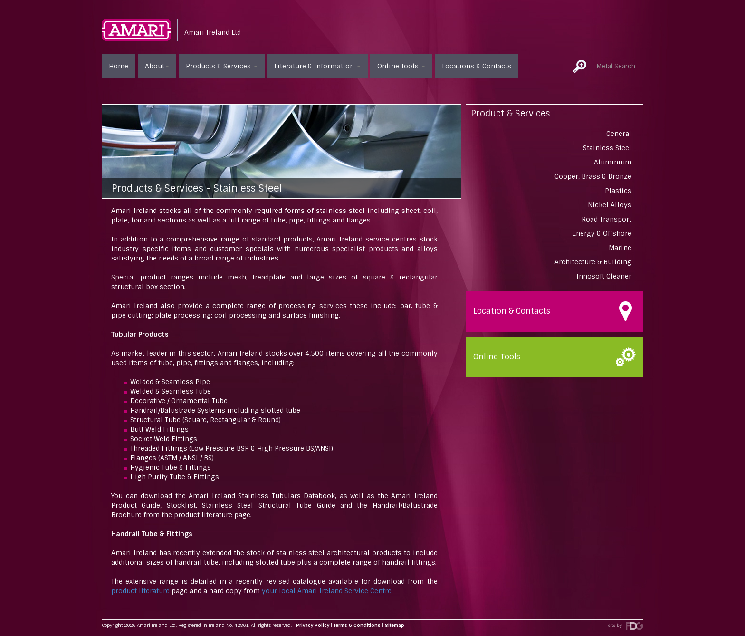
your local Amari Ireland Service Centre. (327, 591)
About (157, 66)
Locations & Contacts (476, 66)
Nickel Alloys (609, 205)
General (618, 133)
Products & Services (222, 66)
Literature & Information (317, 66)
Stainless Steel (607, 148)
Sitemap (394, 625)
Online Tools (401, 66)
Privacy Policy (312, 625)
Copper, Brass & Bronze (592, 176)
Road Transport (606, 219)
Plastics (618, 190)
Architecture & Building (592, 262)
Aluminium (612, 162)
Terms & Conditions (357, 625)
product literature (140, 591)
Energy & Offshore (601, 233)
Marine (620, 247)
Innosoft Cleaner (603, 276)
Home (118, 66)
